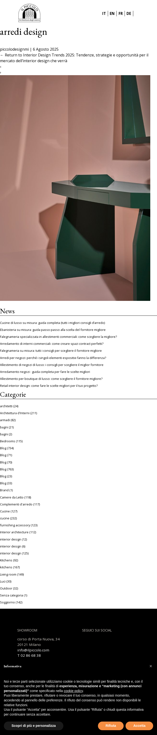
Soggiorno (7, 602)
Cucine (5, 511)
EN (112, 13)
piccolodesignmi (14, 49)
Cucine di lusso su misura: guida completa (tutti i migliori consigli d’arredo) (52, 323)
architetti (6, 406)
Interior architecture (14, 532)
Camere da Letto (12, 497)
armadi (5, 420)
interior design (10, 539)
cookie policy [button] (73, 691)
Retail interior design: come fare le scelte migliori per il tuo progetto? (49, 385)
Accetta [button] (139, 726)
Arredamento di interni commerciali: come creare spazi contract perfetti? (51, 343)
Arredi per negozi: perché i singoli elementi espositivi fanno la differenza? (53, 358)
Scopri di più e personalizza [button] (34, 726)
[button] (151, 666)
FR (121, 13)
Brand (4, 490)
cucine (4, 518)
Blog (3, 448)
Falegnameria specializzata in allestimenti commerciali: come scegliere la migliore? (58, 336)
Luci (3, 581)
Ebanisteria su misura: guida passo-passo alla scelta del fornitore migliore (53, 330)
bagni (4, 427)
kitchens (6, 567)
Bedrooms (7, 441)
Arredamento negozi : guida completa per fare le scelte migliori (45, 372)
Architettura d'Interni (15, 413)
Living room (8, 574)
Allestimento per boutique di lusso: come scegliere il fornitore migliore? (51, 379)
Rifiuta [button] (111, 726)
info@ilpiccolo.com (33, 650)
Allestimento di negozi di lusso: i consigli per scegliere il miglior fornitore (51, 365)
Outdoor (6, 588)
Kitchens (6, 560)
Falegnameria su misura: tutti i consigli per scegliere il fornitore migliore (51, 350)
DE (129, 13)
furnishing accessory (15, 525)
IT (104, 13)
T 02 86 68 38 (29, 655)
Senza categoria (11, 595)
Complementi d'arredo (16, 504)
